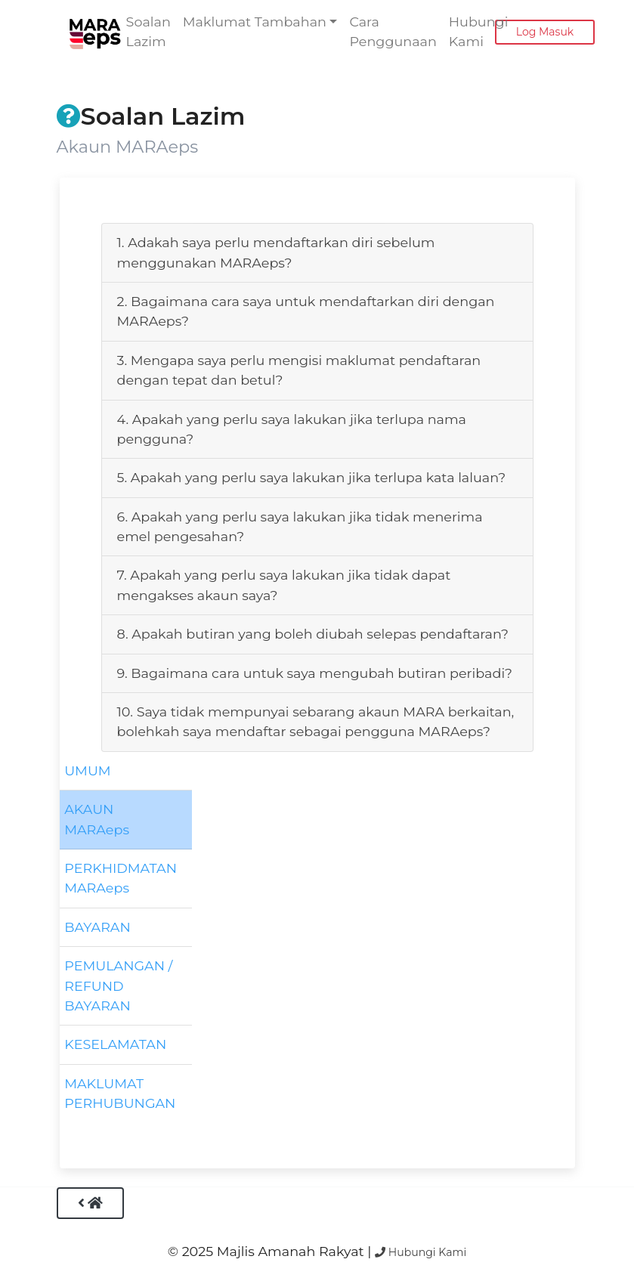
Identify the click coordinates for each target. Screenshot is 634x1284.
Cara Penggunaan (392, 31)
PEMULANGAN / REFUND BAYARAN (118, 985)
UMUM (87, 770)
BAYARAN (97, 927)
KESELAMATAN (115, 1044)
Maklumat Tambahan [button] (254, 21)
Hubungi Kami (479, 31)
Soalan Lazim (148, 31)
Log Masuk (545, 32)
